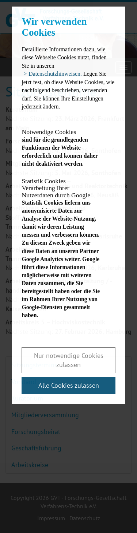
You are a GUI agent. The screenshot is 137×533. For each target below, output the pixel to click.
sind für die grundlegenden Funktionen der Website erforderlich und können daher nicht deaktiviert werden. (62, 148)
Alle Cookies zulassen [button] (68, 385)
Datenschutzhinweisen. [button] (55, 74)
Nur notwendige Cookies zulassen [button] (68, 360)
